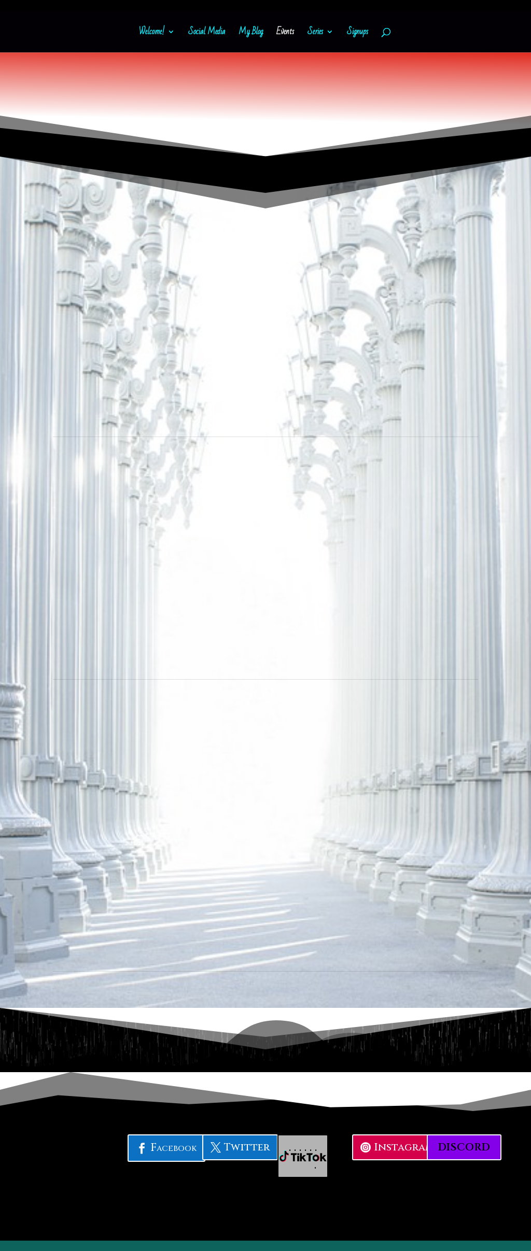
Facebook (173, 1148)
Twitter (247, 1147)
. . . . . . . (303, 1156)
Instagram (404, 1147)
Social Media (206, 33)
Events (285, 33)
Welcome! (151, 33)
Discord (464, 1147)
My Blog (251, 33)
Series (315, 33)
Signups (357, 33)
